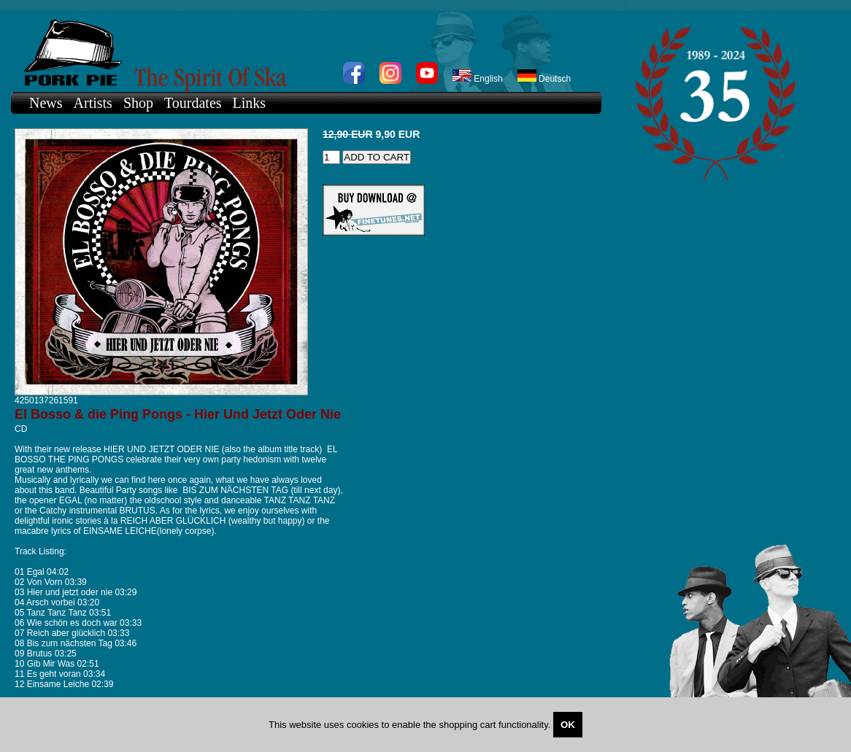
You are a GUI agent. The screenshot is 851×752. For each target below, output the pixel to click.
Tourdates (193, 103)
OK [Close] (568, 724)
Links (249, 103)
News (46, 103)
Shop (138, 103)
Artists (93, 103)
